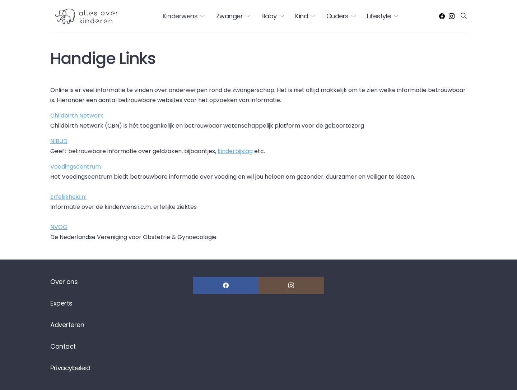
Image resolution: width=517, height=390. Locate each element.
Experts (61, 303)
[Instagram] (452, 16)
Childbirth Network (76, 115)
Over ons (64, 281)
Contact (63, 346)
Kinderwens (180, 16)
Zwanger (229, 16)
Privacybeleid (70, 367)
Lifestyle (379, 16)
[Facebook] (442, 16)
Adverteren (67, 324)
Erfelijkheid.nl (68, 197)
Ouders (337, 16)
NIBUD (58, 141)
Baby (269, 16)
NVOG (58, 227)
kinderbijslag (235, 151)
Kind (301, 16)
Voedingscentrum (75, 166)
